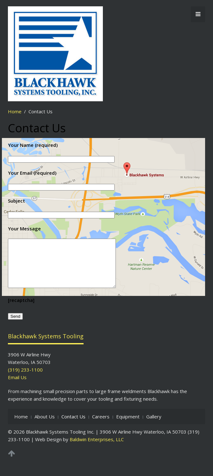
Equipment (128, 426)
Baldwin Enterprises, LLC (97, 449)
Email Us (17, 387)
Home (15, 111)
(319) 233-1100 (25, 379)
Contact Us (73, 426)
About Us (44, 426)
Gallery (153, 426)
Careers (101, 426)
